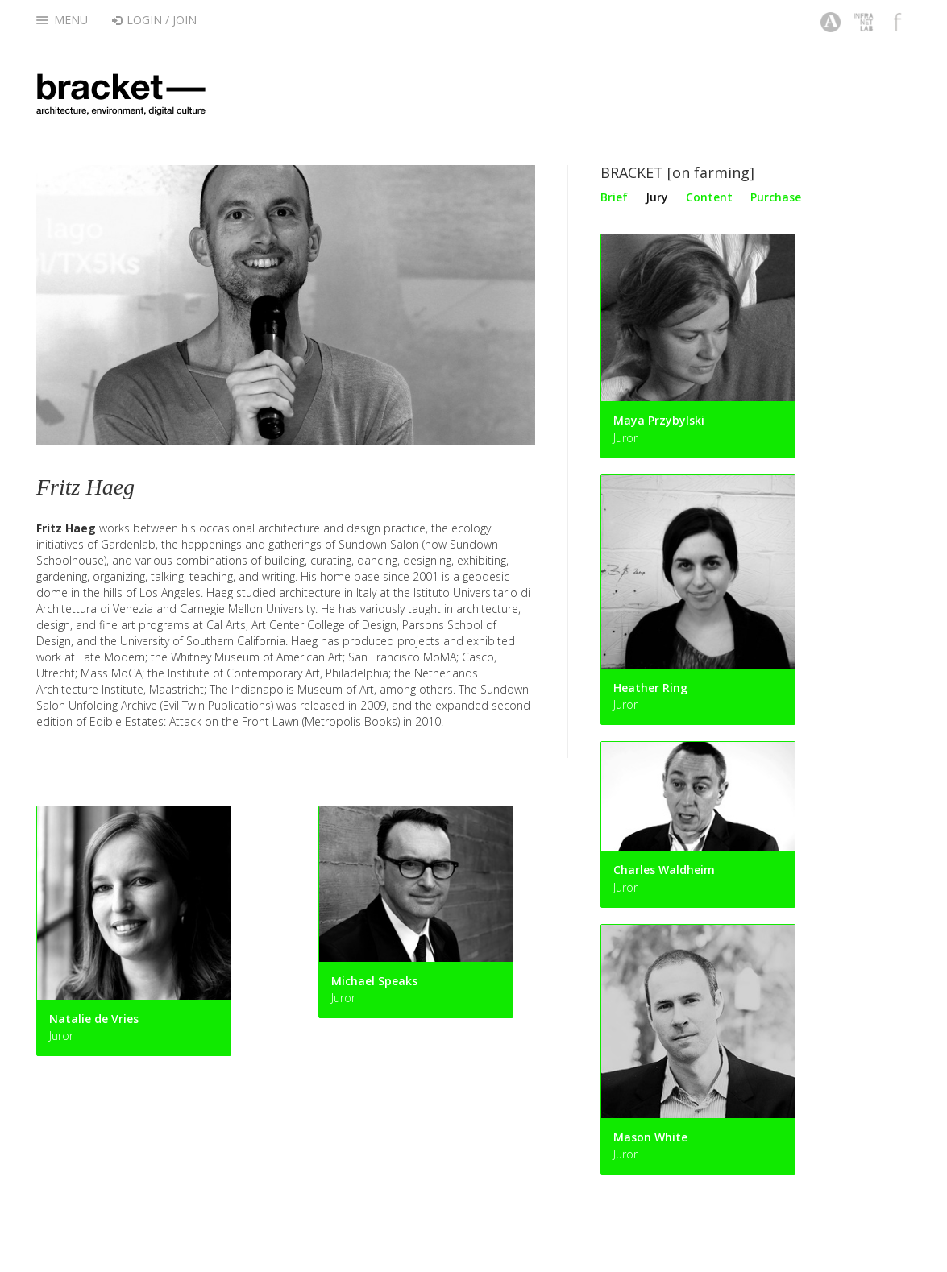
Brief (614, 197)
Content (709, 197)
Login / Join (154, 19)
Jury (657, 197)
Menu (62, 19)
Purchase (775, 197)
